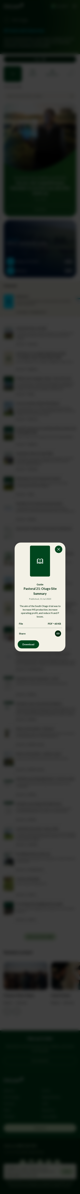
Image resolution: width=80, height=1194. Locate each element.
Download (28, 644)
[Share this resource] (58, 633)
